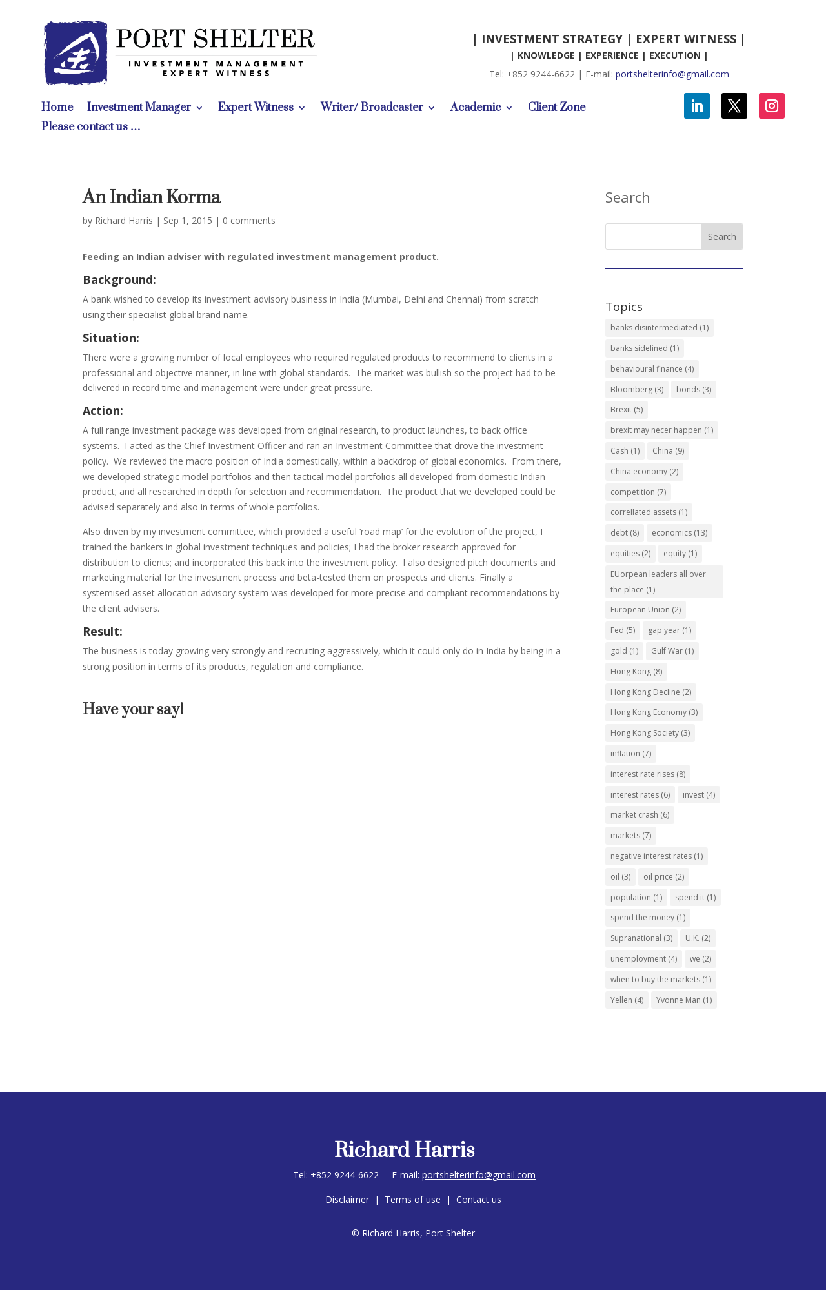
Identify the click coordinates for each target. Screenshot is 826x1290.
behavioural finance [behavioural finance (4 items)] (652, 368)
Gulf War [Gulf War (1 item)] (672, 650)
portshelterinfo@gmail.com (672, 74)
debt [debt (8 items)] (624, 532)
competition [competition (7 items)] (638, 492)
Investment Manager (139, 109)
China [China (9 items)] (668, 450)
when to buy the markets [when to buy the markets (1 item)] (660, 979)
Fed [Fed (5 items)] (622, 630)
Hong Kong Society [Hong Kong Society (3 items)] (650, 732)
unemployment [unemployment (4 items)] (643, 958)
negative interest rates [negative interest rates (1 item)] (656, 856)
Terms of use (413, 1199)
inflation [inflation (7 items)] (630, 753)
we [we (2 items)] (700, 958)
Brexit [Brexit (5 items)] (626, 409)
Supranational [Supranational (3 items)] (641, 937)
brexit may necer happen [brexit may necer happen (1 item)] (661, 430)
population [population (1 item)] (636, 897)
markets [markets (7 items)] (630, 835)
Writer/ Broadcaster (372, 109)
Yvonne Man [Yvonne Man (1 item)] (684, 999)
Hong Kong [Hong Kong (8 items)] (636, 671)
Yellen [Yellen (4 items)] (626, 999)
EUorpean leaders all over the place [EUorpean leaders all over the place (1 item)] (658, 582)
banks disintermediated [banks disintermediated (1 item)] (659, 327)
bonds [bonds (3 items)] (693, 389)
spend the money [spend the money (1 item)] (647, 917)
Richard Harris (124, 220)
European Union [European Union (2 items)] (645, 609)
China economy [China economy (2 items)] (644, 471)
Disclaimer (347, 1199)
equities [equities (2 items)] (630, 553)
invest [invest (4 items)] (699, 794)
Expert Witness (256, 109)
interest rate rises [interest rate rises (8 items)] (647, 774)
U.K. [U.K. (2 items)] (697, 937)
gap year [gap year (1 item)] (669, 630)
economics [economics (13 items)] (679, 532)
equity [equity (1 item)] (680, 553)
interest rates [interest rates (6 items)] (640, 794)
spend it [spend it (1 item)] (695, 897)
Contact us (478, 1199)
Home (57, 109)
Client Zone (556, 109)
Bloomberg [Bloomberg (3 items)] (636, 389)
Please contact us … (91, 128)
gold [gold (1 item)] (624, 650)
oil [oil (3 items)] (620, 876)
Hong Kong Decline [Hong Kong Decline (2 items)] (650, 692)
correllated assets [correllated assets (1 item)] (648, 512)
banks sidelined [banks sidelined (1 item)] (644, 348)
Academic (475, 109)
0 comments (249, 220)
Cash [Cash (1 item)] (625, 450)
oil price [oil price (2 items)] (663, 876)
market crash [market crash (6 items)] (639, 814)
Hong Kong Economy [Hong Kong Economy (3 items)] (654, 712)
